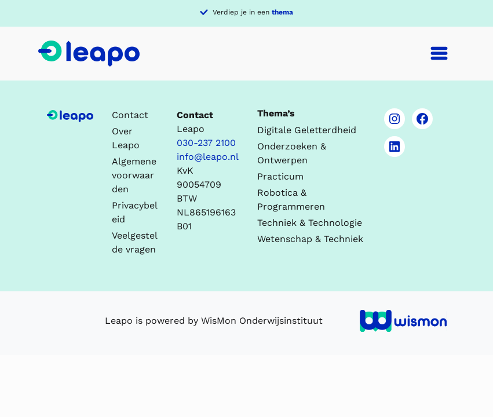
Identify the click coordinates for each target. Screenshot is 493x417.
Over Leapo (126, 138)
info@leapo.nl (208, 156)
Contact (130, 114)
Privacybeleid (135, 212)
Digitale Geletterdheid (306, 130)
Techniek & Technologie (309, 222)
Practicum (280, 176)
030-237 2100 (206, 142)
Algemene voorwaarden (134, 175)
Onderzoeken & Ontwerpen (291, 153)
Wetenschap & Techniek (310, 238)
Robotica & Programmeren (291, 199)
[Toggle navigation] (439, 53)
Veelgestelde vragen (135, 242)
